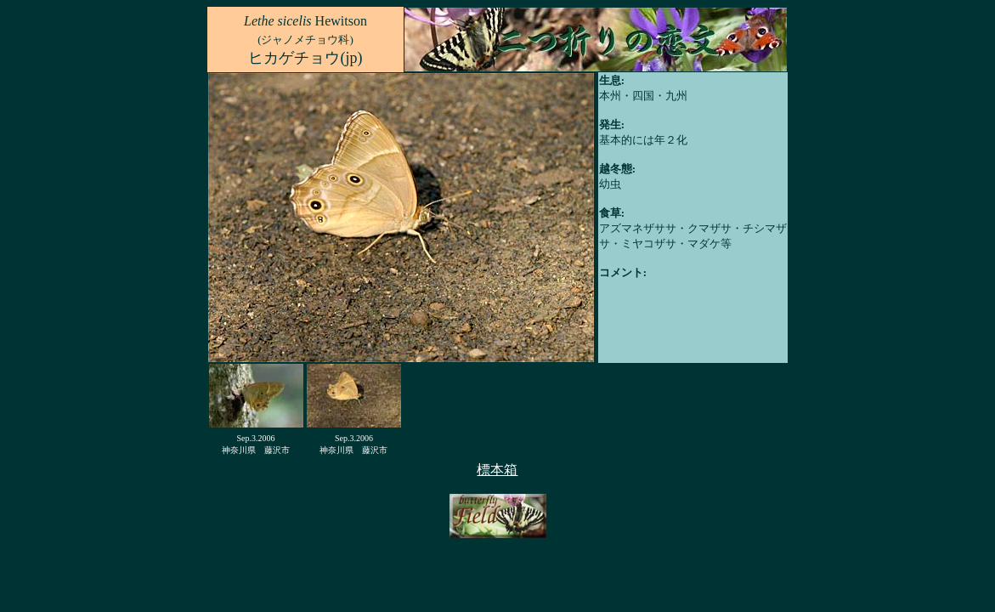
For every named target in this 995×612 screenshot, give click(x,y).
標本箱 (497, 469)
